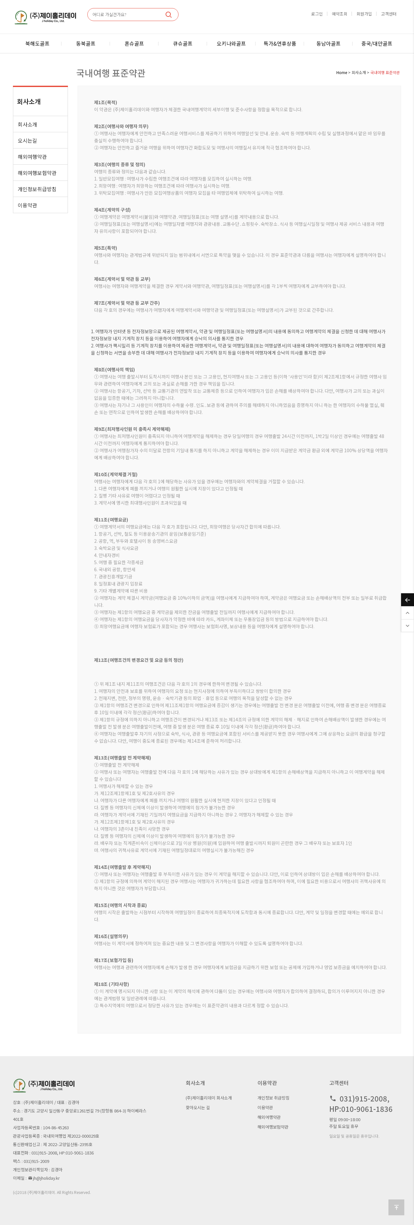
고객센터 (389, 14)
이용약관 (27, 205)
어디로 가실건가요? (109, 14)
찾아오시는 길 (198, 1107)
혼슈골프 (134, 43)
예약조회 (339, 14)
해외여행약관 (32, 156)
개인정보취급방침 (37, 189)
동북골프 (85, 43)
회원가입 (364, 14)
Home (341, 72)
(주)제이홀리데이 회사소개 (209, 1098)
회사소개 (27, 124)
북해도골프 (37, 43)
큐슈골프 (182, 43)
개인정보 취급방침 (273, 1098)
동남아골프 (328, 43)
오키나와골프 (231, 43)
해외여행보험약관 (37, 173)
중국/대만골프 (376, 43)
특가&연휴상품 (280, 43)
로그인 (317, 14)
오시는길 (27, 140)
